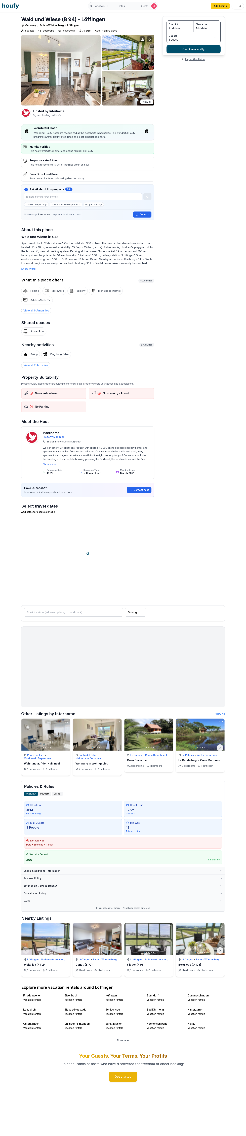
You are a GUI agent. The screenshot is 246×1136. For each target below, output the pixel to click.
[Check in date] (180, 28)
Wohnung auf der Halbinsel (42, 763)
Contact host (139, 489)
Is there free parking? (36, 204)
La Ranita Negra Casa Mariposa (199, 760)
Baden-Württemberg (51, 25)
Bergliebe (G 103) (189, 964)
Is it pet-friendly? (93, 204)
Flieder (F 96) (136, 964)
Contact (142, 214)
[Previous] (26, 950)
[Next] (220, 747)
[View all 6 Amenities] (36, 310)
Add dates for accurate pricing (38, 511)
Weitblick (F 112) (34, 964)
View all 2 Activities (35, 365)
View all (146, 101)
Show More (28, 268)
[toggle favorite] (66, 722)
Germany (30, 25)
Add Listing (220, 6)
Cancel (57, 793)
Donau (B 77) (84, 964)
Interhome (56, 111)
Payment (44, 793)
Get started (123, 1076)
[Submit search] (154, 6)
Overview (31, 793)
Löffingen (73, 25)
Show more (49, 464)
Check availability (193, 49)
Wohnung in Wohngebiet (91, 763)
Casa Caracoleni (138, 760)
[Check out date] (206, 28)
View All (220, 713)
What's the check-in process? (66, 204)
